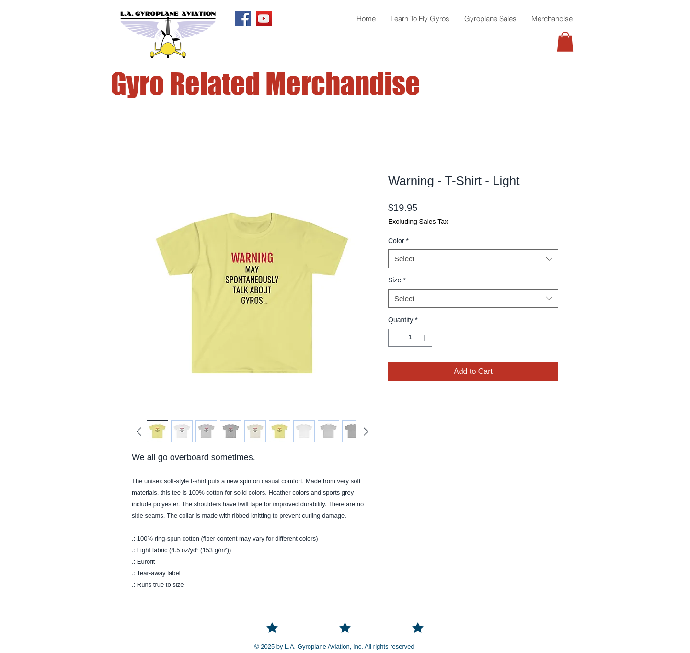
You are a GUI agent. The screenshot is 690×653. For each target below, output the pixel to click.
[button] (565, 42)
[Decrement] (396, 337)
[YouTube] (264, 18)
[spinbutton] (410, 337)
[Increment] (425, 337)
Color (398, 241)
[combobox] (473, 258)
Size (397, 280)
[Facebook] (243, 18)
